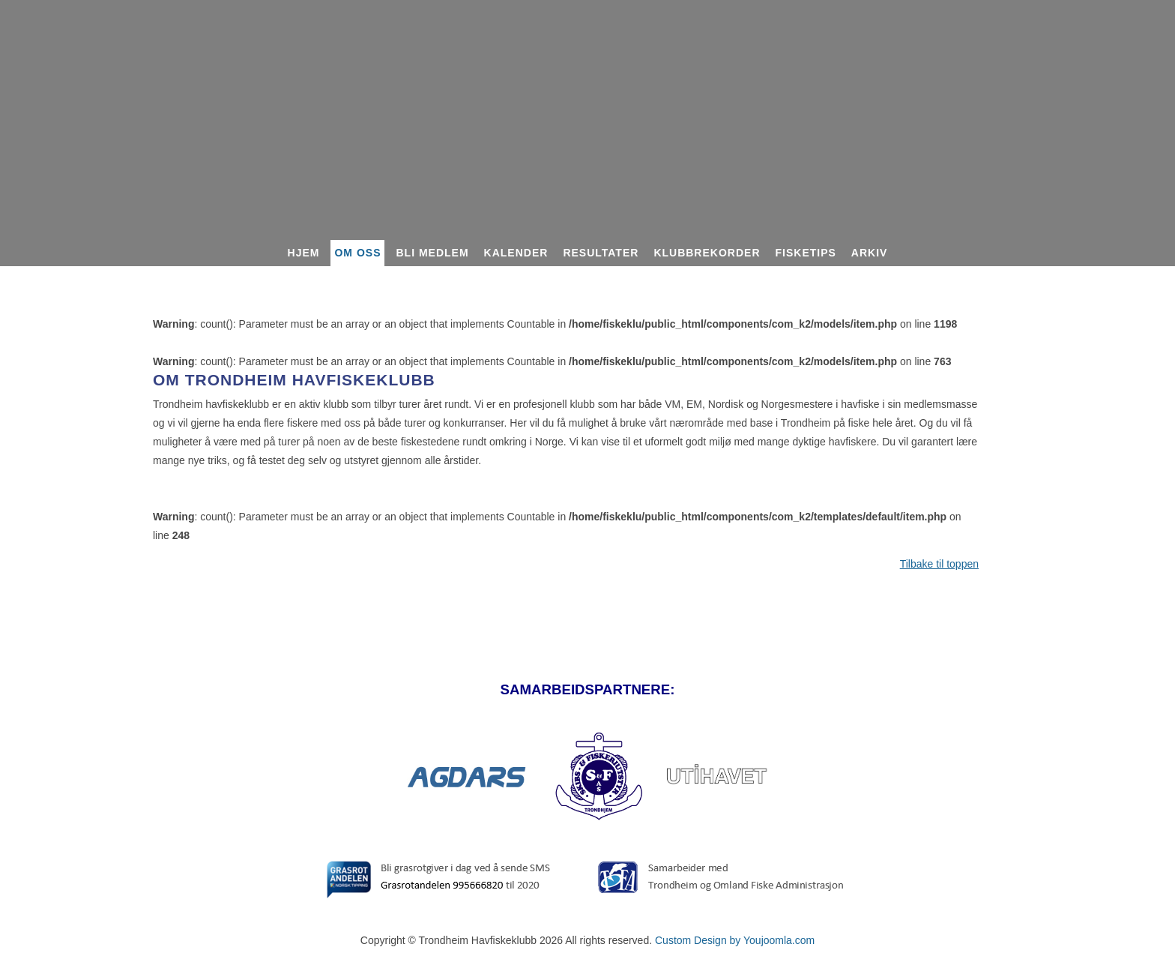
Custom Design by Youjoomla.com (735, 940)
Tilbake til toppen (939, 564)
